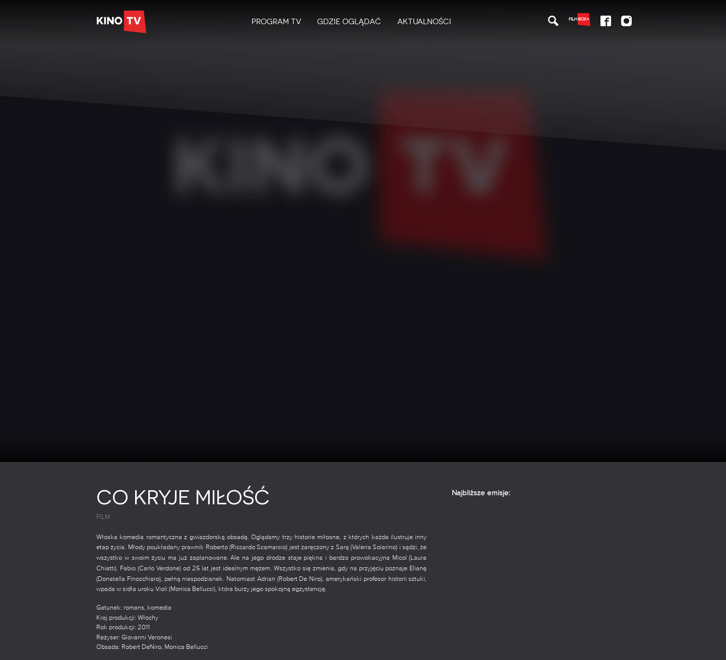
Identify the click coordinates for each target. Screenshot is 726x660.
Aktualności (424, 21)
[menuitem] (276, 22)
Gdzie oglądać (349, 21)
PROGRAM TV (276, 21)
